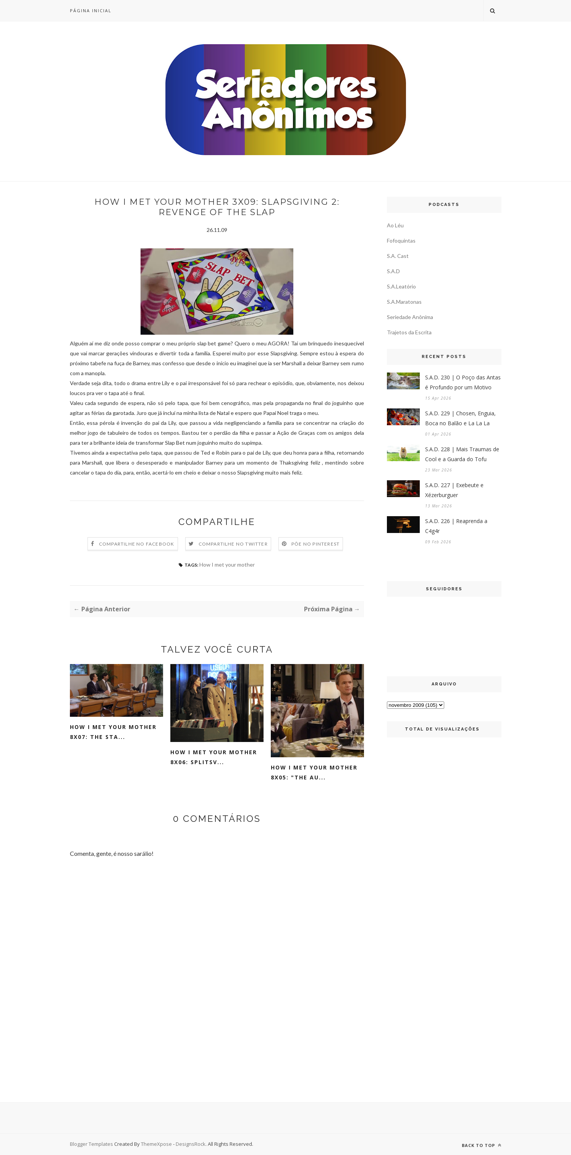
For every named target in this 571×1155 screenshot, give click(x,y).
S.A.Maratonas (404, 301)
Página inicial (91, 10)
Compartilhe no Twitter (233, 544)
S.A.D (393, 271)
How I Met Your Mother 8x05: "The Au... (314, 772)
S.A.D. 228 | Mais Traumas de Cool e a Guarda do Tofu (462, 454)
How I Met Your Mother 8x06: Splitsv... (213, 757)
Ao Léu (395, 225)
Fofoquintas (401, 240)
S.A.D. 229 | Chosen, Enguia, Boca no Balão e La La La (460, 418)
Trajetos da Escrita (409, 332)
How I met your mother (227, 564)
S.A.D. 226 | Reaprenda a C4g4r (456, 526)
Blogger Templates (91, 1143)
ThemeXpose (157, 1143)
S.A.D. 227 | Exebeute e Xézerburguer (454, 490)
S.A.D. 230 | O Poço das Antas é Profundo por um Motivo (463, 382)
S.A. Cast (398, 256)
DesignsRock (190, 1143)
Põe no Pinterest (315, 544)
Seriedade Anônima (410, 317)
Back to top (481, 1145)
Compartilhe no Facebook (137, 544)
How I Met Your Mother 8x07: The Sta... (113, 731)
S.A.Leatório (401, 286)
